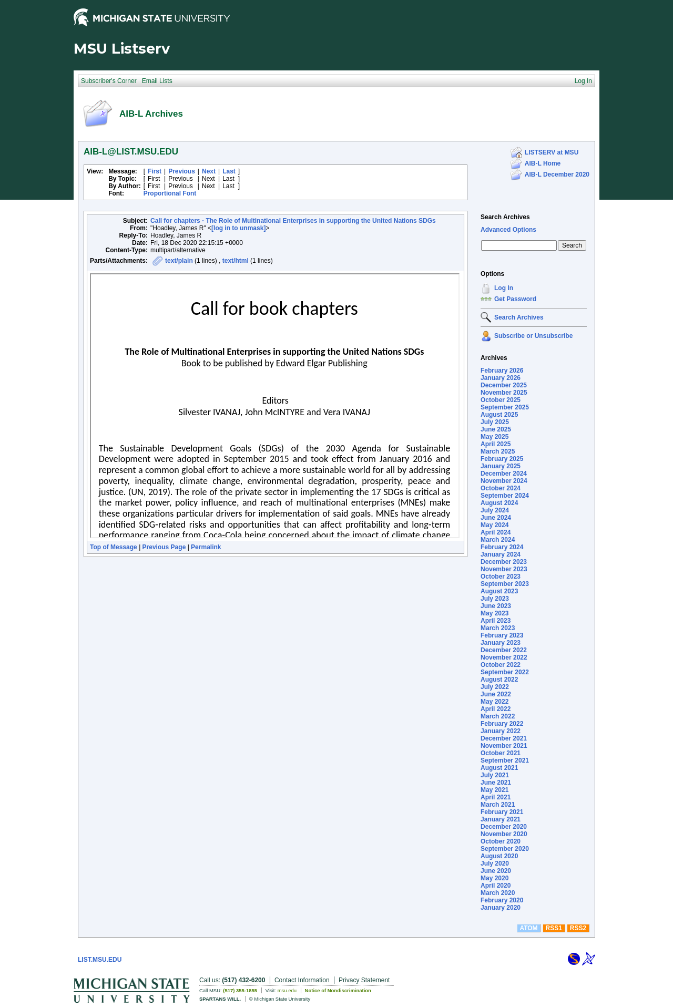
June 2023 (496, 606)
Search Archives (505, 217)
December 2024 (504, 473)
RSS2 (578, 928)
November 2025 (504, 392)
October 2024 (501, 488)
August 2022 (499, 679)
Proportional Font (170, 193)
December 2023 (504, 561)
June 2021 (496, 782)
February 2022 (502, 723)
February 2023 (502, 635)
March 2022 (498, 716)
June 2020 (496, 871)
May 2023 (494, 613)
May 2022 (494, 701)
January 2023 (501, 642)
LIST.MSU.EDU (99, 959)
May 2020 (494, 878)
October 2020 (501, 841)
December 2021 (504, 738)
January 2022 (501, 731)
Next (209, 171)
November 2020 (504, 834)
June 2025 (496, 429)
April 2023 (496, 620)
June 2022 (496, 694)
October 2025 (501, 400)
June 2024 (496, 517)
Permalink (206, 547)
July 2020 (495, 863)
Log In (503, 288)
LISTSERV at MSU (551, 152)
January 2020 (501, 907)
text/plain (179, 260)
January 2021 (501, 819)
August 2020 (499, 856)
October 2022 (501, 664)
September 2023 (505, 584)
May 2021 (494, 790)
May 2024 (494, 525)
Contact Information (302, 980)
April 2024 (496, 532)
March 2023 (498, 628)
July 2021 (495, 775)
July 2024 (495, 510)
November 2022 (504, 657)
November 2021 (504, 745)
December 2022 (504, 650)
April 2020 (496, 885)
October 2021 (501, 753)
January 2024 (501, 554)
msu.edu (287, 990)
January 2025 (501, 466)
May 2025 (494, 436)
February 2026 (502, 370)
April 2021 (496, 797)
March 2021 (498, 804)
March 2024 (498, 539)
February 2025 (502, 458)
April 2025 (496, 444)
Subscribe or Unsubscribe (533, 336)
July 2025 (495, 422)
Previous (181, 171)
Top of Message (113, 547)
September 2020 (505, 848)
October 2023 (501, 576)
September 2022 (505, 672)
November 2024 (504, 481)
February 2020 (502, 900)
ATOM (528, 928)
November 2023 (504, 569)
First (154, 171)
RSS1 (554, 928)
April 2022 (496, 709)
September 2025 (505, 407)
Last (229, 171)
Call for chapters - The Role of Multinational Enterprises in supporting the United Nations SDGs (293, 220)
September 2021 (505, 760)
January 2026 (501, 378)
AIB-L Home (542, 163)
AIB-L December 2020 (557, 174)
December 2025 (504, 385)
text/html (235, 260)
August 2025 (499, 414)
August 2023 (499, 591)
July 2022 (495, 687)
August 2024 (499, 503)
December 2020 (504, 826)
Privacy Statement (364, 980)
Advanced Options (508, 229)
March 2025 (498, 451)
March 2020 (498, 893)
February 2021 (502, 812)
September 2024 (505, 495)
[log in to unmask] (238, 228)
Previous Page (164, 547)
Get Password (515, 299)
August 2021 (499, 768)
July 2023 (495, 598)
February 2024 (502, 547)
